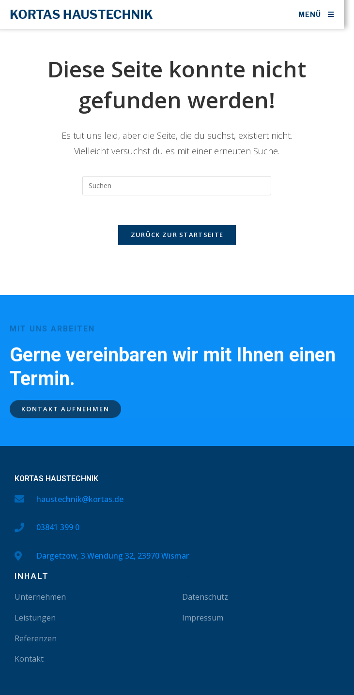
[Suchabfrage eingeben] (176, 185)
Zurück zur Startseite (177, 234)
